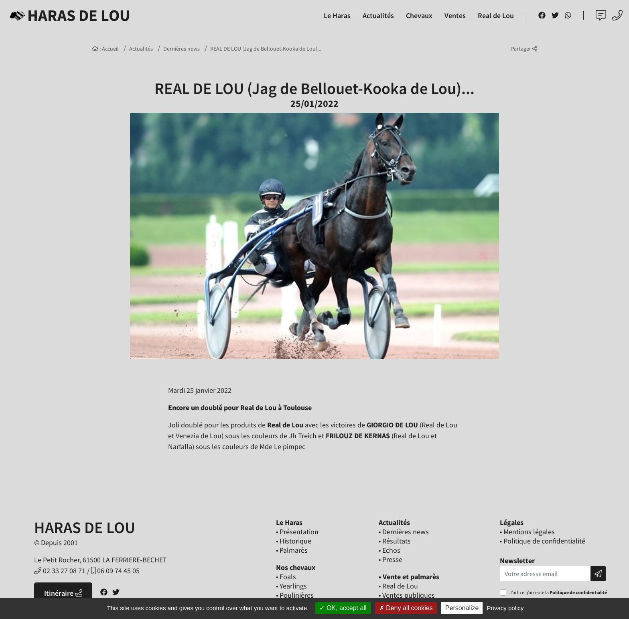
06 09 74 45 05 (115, 570)
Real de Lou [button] (496, 15)
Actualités (141, 48)
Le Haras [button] (337, 15)
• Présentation (297, 531)
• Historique (293, 540)
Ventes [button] (455, 15)
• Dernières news (404, 531)
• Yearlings (291, 585)
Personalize (462, 608)
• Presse (390, 559)
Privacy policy (505, 608)
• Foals (286, 576)
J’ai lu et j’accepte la (558, 592)
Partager (524, 48)
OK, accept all (342, 608)
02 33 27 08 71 (59, 570)
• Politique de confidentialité (542, 540)
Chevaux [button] (419, 15)
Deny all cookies (406, 608)
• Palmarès (292, 550)
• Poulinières (295, 595)
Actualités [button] (378, 15)
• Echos (389, 550)
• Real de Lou (398, 585)
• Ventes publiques (407, 595)
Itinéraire (63, 593)
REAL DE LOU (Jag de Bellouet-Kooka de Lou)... (265, 48)
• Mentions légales (527, 531)
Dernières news (181, 48)
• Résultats (395, 540)
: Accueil (105, 48)
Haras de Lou (68, 15)
